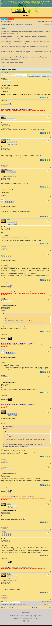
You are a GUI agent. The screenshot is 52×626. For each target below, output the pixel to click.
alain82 (6, 349)
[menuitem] (9, 22)
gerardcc (7, 169)
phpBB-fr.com (28, 613)
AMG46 (8, 139)
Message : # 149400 (5, 307)
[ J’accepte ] (26, 6)
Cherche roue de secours (10, 69)
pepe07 (5, 198)
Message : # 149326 (5, 262)
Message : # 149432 (5, 540)
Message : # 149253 (5, 124)
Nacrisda (3, 78)
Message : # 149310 (5, 178)
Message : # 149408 (5, 475)
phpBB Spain (27, 612)
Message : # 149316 (5, 208)
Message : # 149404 (5, 359)
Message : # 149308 (5, 148)
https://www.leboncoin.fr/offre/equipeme (14, 320)
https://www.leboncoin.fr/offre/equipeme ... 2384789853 (15, 237)
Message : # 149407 (5, 420)
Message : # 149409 (5, 512)
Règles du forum (4, 72)
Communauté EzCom (14, 615)
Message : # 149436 (5, 582)
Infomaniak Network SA (32, 616)
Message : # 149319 (5, 228)
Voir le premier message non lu (33, 76)
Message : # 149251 (5, 87)
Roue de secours (6, 123)
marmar (8, 115)
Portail (8, 24)
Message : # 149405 (5, 384)
